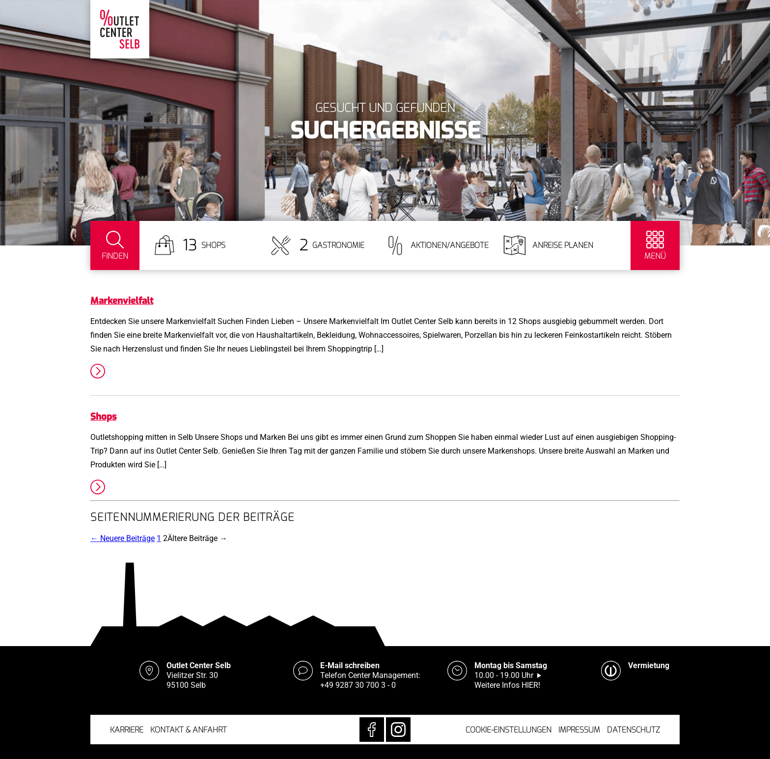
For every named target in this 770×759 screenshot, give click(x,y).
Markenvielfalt (121, 301)
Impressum (579, 730)
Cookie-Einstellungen (508, 730)
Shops (103, 416)
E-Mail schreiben (350, 665)
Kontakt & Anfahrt (188, 730)
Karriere (126, 730)
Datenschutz (633, 730)
